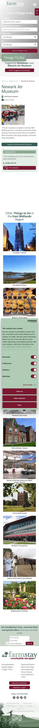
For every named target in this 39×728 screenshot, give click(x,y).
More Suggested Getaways (19, 70)
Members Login (19, 687)
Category (5, 18)
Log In (19, 708)
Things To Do (13, 81)
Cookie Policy (10, 706)
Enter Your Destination (11, 26)
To (3, 41)
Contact (30, 706)
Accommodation (8, 664)
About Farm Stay (27, 667)
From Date (6, 33)
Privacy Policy (27, 703)
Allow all (19, 391)
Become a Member (19, 683)
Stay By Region (7, 667)
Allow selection (19, 398)
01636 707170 (9, 163)
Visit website (11, 168)
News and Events (27, 664)
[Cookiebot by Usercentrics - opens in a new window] (28, 321)
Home (4, 81)
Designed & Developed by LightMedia (21, 711)
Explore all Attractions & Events (19, 144)
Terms (21, 706)
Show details (28, 385)
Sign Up (29, 643)
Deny (19, 405)
